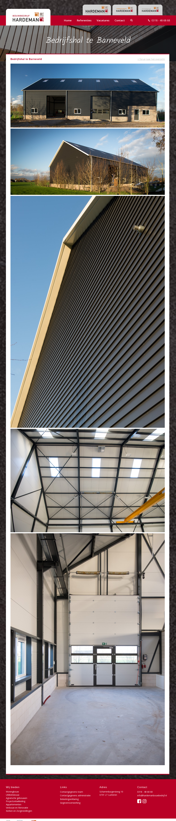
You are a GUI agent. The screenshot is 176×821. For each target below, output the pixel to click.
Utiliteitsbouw (39, 791)
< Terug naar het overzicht (151, 59)
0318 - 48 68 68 (161, 20)
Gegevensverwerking (70, 802)
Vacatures (103, 20)
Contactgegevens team (71, 791)
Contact (120, 20)
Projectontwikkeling (42, 794)
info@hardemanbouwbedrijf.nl (152, 795)
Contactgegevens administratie (75, 795)
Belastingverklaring (69, 799)
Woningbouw (12, 791)
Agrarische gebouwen (16, 794)
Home (68, 20)
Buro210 (165, 815)
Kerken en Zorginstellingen (19, 801)
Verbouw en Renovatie (44, 798)
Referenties (84, 20)
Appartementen (13, 798)
